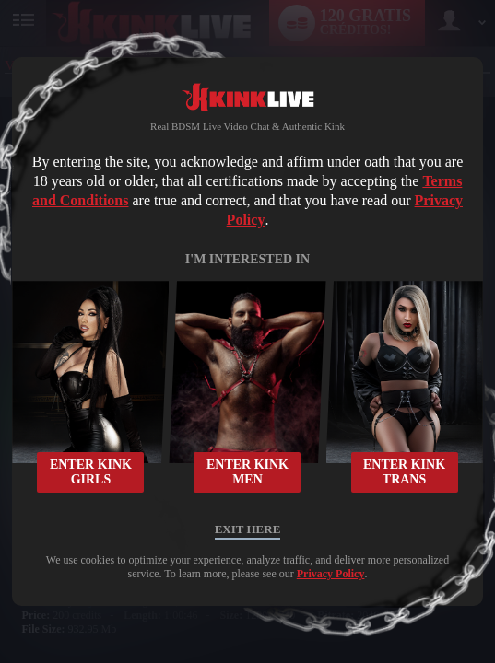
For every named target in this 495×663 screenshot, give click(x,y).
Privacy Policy (331, 573)
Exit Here (248, 529)
